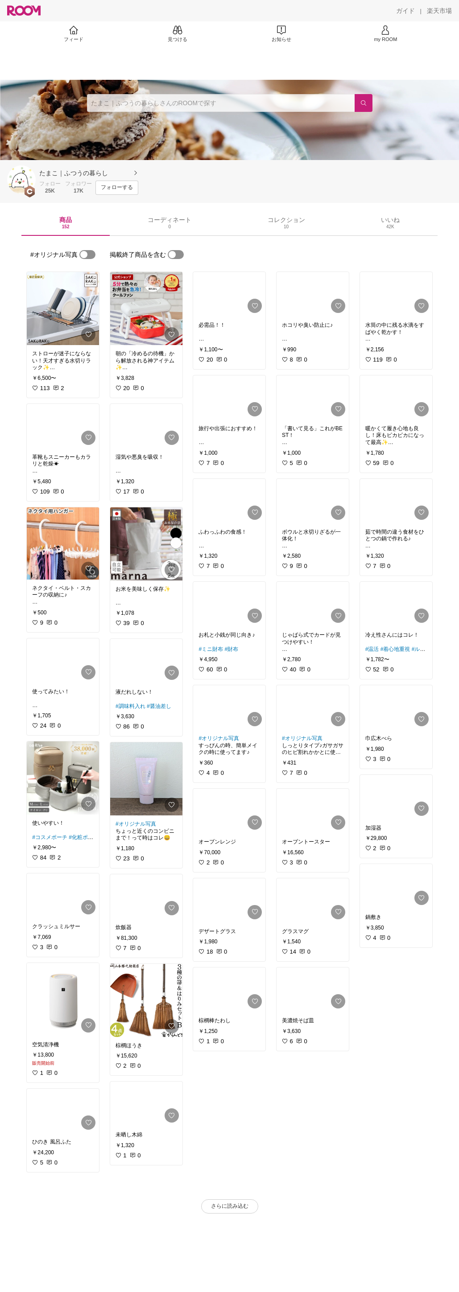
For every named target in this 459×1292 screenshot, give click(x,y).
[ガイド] (405, 11)
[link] (63, 308)
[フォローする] (116, 188)
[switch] (87, 254)
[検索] (363, 103)
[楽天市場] (439, 11)
